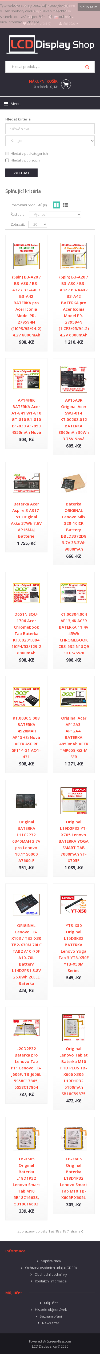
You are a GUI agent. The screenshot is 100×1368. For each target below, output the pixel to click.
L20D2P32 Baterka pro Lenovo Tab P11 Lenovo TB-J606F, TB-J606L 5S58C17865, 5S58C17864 (26, 1068)
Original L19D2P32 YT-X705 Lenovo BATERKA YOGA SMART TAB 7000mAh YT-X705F (74, 841)
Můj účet (51, 1302)
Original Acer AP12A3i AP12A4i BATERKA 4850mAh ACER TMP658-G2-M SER (73, 737)
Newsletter (50, 1323)
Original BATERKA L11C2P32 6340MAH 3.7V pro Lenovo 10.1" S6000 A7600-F (26, 841)
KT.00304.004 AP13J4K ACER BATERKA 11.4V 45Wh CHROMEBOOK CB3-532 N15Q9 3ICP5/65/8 (73, 633)
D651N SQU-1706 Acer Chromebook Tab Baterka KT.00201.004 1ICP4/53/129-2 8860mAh (26, 633)
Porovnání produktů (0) (29, 205)
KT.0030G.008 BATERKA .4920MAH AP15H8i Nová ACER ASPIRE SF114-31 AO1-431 (26, 737)
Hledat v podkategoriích (26, 153)
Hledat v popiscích (22, 160)
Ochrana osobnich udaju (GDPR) (51, 1267)
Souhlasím (88, 7)
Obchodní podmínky (50, 1274)
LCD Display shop (44, 1346)
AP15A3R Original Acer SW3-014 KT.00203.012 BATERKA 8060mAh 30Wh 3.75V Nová (73, 419)
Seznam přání (51, 1316)
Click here (31, 22)
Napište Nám (51, 1261)
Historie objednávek (51, 1309)
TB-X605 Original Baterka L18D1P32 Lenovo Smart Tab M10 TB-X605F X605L (73, 1178)
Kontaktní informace (51, 1281)
